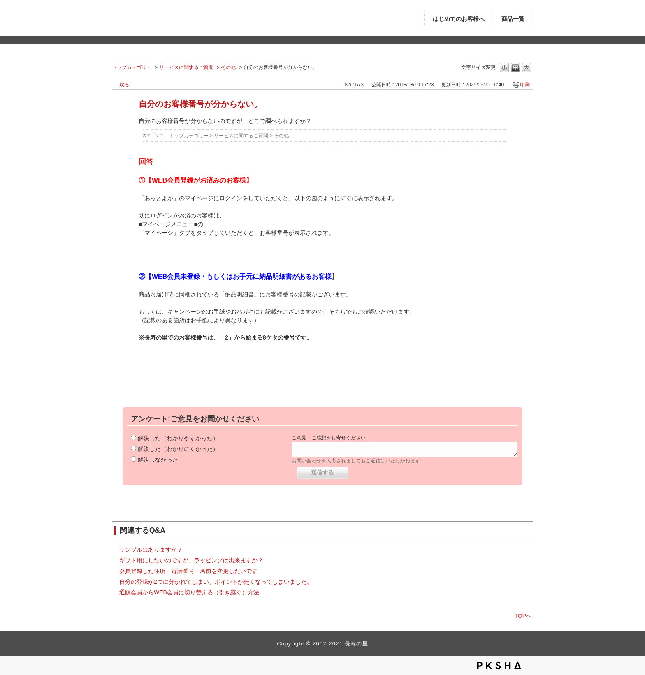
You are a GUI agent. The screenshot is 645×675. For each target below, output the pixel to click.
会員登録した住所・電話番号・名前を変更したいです (188, 571)
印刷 (525, 85)
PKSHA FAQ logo (499, 665)
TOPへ (523, 616)
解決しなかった (158, 459)
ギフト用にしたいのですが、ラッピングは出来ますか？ (191, 560)
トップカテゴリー (131, 67)
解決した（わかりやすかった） (178, 438)
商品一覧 (512, 19)
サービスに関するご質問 (186, 67)
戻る (124, 85)
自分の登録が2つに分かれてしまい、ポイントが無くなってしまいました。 (216, 581)
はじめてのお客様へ (459, 19)
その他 (228, 67)
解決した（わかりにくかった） (178, 449)
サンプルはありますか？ (151, 549)
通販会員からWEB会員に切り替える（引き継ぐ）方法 (189, 592)
